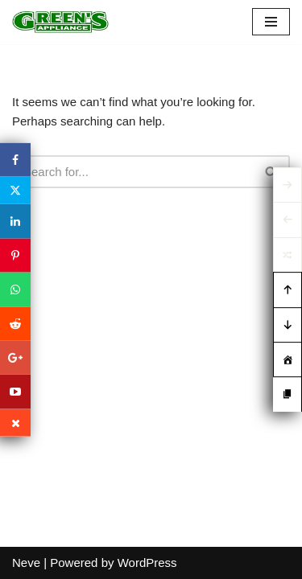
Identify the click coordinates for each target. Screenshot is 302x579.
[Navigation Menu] (271, 21)
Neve (26, 562)
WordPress (147, 562)
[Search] (133, 171)
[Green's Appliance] (60, 22)
